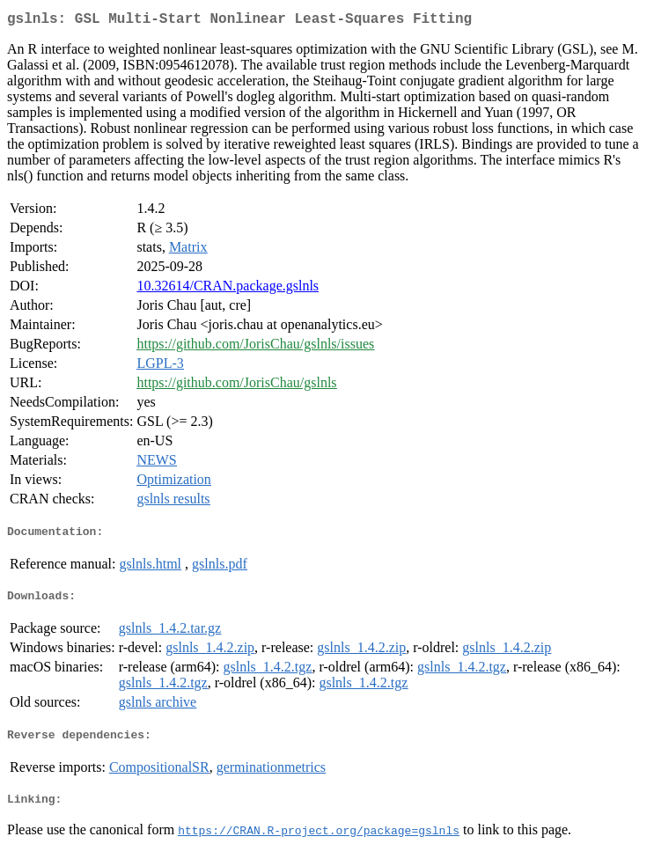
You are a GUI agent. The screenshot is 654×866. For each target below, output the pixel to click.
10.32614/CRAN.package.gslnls (227, 289)
